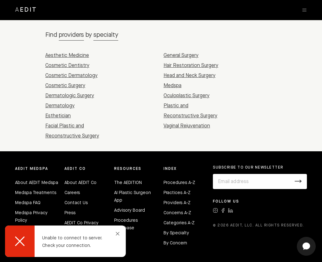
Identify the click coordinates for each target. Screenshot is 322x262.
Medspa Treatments (35, 193)
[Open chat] (306, 246)
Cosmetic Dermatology (71, 75)
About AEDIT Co (80, 183)
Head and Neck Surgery (189, 75)
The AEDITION (128, 183)
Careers (72, 193)
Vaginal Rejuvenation (187, 126)
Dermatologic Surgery (69, 95)
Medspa (172, 85)
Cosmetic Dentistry (67, 65)
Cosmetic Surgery (65, 85)
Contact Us (76, 203)
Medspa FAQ (28, 203)
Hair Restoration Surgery (191, 65)
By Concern (175, 243)
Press (69, 213)
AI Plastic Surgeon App (132, 197)
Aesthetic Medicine (67, 55)
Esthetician (58, 116)
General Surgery (181, 55)
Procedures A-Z (179, 183)
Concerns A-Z (177, 213)
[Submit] (298, 181)
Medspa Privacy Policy (31, 217)
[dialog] (65, 241)
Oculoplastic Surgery (186, 95)
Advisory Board (129, 210)
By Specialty (176, 233)
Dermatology (60, 106)
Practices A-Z (177, 193)
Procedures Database (126, 224)
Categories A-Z (179, 223)
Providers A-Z (177, 203)
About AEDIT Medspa (36, 183)
